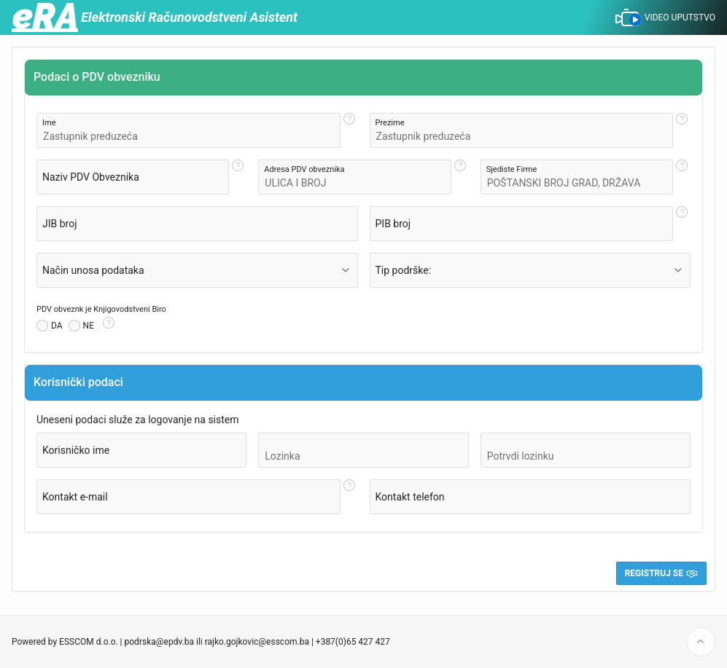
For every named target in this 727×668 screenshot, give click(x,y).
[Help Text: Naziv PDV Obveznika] (237, 177)
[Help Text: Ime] (349, 130)
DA (57, 326)
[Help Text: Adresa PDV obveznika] (460, 177)
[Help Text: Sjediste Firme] (682, 177)
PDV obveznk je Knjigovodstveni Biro (101, 309)
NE (88, 326)
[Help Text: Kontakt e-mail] (349, 496)
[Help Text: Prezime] (682, 130)
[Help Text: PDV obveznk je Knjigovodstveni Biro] (108, 325)
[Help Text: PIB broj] (682, 223)
